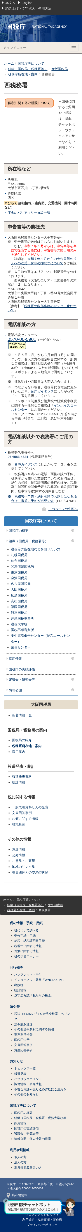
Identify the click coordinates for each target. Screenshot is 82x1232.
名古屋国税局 (21, 584)
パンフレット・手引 (28, 974)
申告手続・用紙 (25, 935)
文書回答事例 (22, 813)
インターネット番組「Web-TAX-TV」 (39, 980)
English (27, 3)
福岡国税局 (19, 607)
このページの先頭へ (63, 509)
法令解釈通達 (23, 1024)
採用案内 (18, 752)
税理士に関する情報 (28, 946)
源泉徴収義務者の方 (28, 1167)
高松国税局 (19, 601)
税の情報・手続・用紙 (26, 923)
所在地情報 (17, 1195)
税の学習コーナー (26, 956)
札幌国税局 (19, 555)
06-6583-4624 (18, 456)
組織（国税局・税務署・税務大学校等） (41, 1118)
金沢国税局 (19, 578)
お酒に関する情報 (25, 819)
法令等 (15, 1006)
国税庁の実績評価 (22, 669)
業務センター (21, 647)
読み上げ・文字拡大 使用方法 (28, 8)
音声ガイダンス (42, 391)
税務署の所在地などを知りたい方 (35, 549)
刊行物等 (16, 967)
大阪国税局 (59, 69)
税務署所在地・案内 (23, 74)
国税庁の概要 (18, 531)
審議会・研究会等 (22, 679)
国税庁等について (31, 63)
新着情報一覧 (22, 715)
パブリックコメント (28, 1079)
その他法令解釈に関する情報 (34, 1029)
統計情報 (18, 782)
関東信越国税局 (22, 566)
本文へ (10, 3)
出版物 (18, 985)
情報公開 (15, 690)
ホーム (9, 63)
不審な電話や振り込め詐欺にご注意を (40, 1089)
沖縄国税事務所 (22, 618)
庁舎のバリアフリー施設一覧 (29, 213)
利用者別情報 (20, 1150)
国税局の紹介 (22, 740)
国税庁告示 (22, 1040)
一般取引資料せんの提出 (30, 807)
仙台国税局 (19, 560)
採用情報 (15, 659)
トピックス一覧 (25, 1068)
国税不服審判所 (22, 630)
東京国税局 (19, 572)
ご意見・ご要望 (23, 861)
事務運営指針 (23, 1034)
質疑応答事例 (23, 1050)
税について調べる (26, 930)
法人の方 (20, 1162)
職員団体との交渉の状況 (30, 872)
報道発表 (20, 1073)
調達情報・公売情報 (28, 1084)
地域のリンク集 (23, 867)
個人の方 (20, 1157)
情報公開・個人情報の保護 (32, 1139)
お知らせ (16, 1061)
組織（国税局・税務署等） (27, 69)
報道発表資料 (22, 776)
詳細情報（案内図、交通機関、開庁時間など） (40, 205)
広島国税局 (19, 595)
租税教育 (18, 824)
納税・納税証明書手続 (29, 940)
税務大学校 (19, 624)
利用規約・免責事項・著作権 (42, 1219)
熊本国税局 (19, 612)
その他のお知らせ (26, 1094)
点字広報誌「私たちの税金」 (34, 995)
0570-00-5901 (22, 339)
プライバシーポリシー (42, 1225)
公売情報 (18, 855)
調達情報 (18, 849)
